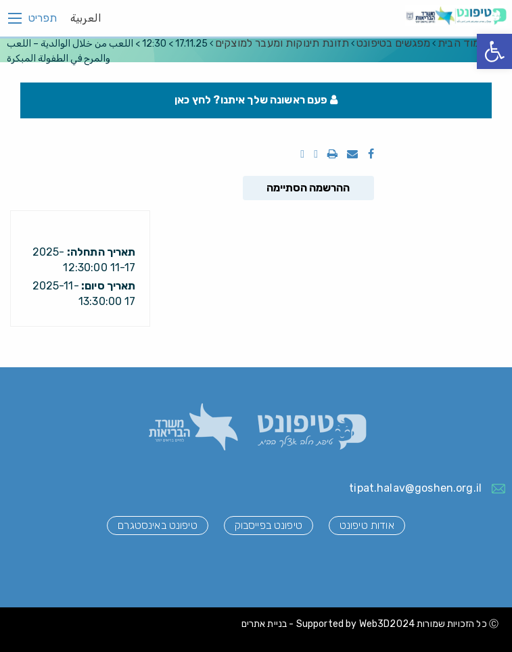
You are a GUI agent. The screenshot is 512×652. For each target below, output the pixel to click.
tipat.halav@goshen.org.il (415, 488)
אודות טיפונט (367, 525)
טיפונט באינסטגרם (157, 525)
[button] (494, 51)
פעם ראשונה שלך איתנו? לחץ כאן (256, 99)
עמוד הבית (462, 43)
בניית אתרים (264, 624)
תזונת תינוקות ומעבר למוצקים (282, 43)
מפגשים (393, 43)
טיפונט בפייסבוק (268, 525)
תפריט (42, 18)
